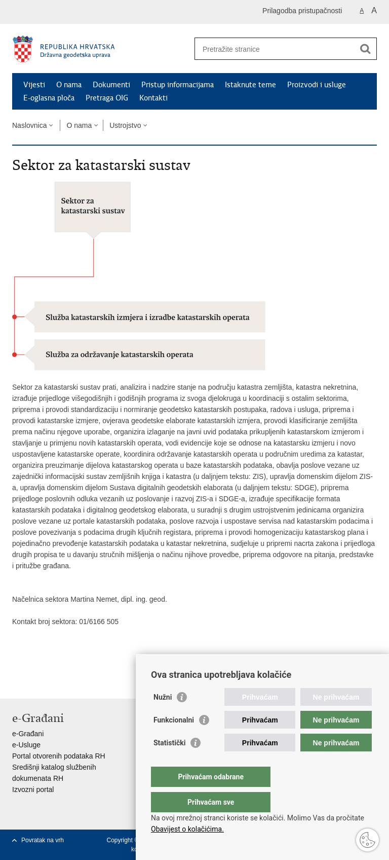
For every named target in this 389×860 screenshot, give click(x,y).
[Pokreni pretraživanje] (365, 49)
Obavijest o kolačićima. (187, 829)
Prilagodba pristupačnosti (302, 11)
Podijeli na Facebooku (39, 682)
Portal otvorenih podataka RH (58, 756)
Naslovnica (29, 125)
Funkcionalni (173, 740)
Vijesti (34, 84)
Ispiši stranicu (17, 682)
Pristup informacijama (177, 84)
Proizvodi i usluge (316, 84)
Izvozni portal (33, 789)
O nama (69, 84)
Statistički (169, 763)
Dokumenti (111, 84)
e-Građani (28, 734)
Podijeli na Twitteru (61, 682)
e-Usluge (26, 745)
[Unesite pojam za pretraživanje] (275, 49)
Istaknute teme (250, 84)
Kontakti (153, 97)
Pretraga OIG (107, 97)
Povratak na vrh (42, 840)
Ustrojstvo (125, 125)
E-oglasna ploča (48, 97)
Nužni (162, 717)
